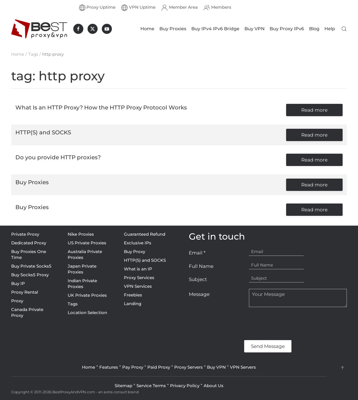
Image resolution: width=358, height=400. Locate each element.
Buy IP (18, 283)
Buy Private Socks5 (31, 266)
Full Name (201, 266)
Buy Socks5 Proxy (30, 274)
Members (217, 7)
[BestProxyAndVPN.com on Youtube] (107, 29)
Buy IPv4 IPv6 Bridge (215, 28)
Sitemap (123, 385)
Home (147, 28)
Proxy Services (139, 277)
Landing (132, 303)
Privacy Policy (184, 385)
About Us (213, 385)
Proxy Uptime (97, 7)
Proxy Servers (188, 367)
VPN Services (138, 286)
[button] (344, 28)
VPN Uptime (138, 7)
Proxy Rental (24, 292)
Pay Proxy (132, 367)
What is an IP (138, 269)
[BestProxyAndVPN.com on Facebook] (78, 29)
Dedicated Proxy (28, 242)
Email (197, 253)
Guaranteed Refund (144, 234)
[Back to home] (39, 28)
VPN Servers (243, 367)
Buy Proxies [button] (172, 28)
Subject (198, 279)
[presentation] (231, 323)
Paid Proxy (158, 367)
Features (108, 367)
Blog (314, 28)
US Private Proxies (87, 242)
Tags (73, 304)
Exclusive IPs (137, 242)
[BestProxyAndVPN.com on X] (93, 29)
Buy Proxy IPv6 (287, 28)
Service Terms (151, 385)
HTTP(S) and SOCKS (145, 260)
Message (199, 294)
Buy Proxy (134, 251)
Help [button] (329, 28)
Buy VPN (254, 28)
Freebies (133, 295)
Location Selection (87, 312)
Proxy (17, 300)
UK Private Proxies (87, 295)
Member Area (179, 7)
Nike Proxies (81, 234)
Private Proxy (25, 234)
